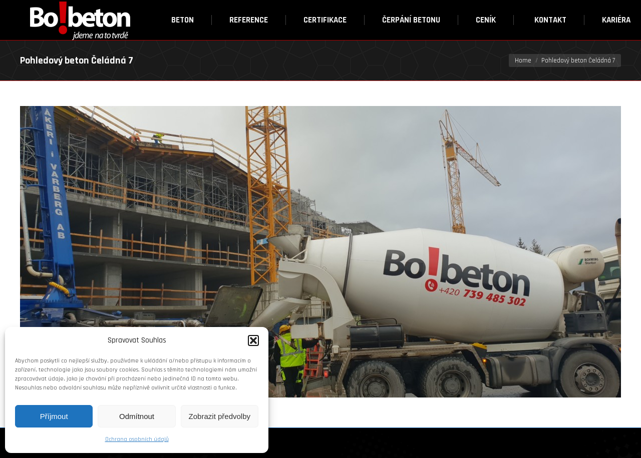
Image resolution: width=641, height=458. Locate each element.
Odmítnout (136, 416)
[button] (253, 341)
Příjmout (54, 416)
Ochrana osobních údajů (137, 439)
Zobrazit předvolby (219, 416)
